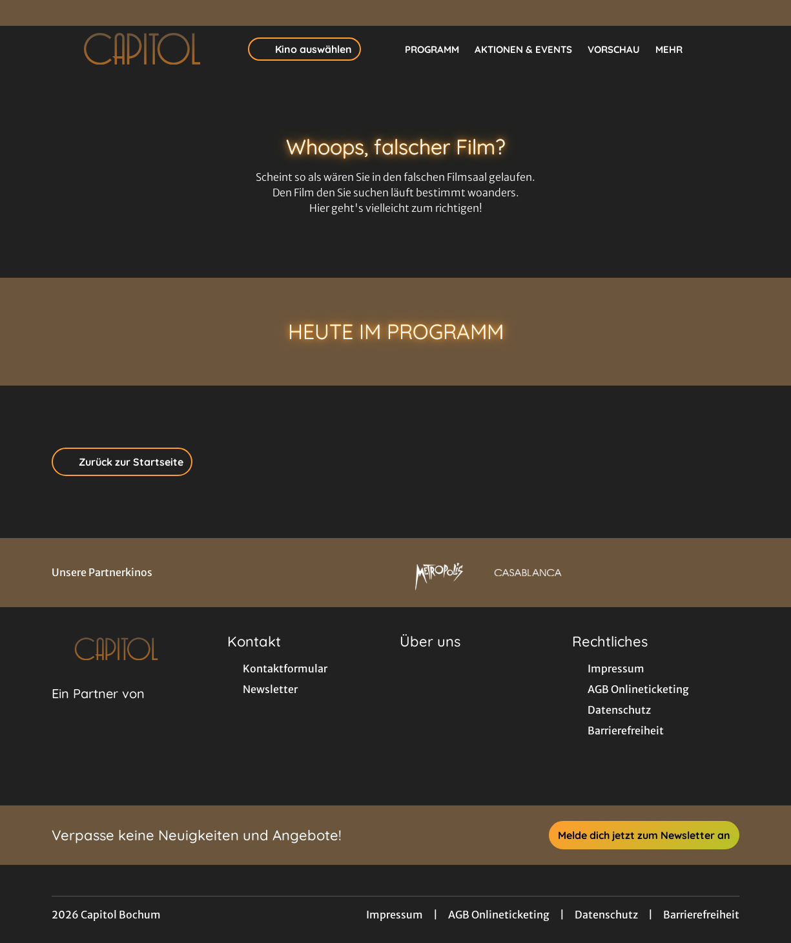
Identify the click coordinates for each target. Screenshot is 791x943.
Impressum (394, 914)
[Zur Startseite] (142, 49)
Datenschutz (606, 914)
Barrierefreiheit (701, 914)
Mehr (676, 49)
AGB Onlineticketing (499, 914)
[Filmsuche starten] (726, 49)
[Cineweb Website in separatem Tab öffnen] (98, 710)
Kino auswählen (304, 49)
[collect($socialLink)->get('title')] (23, 13)
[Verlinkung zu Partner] (439, 573)
